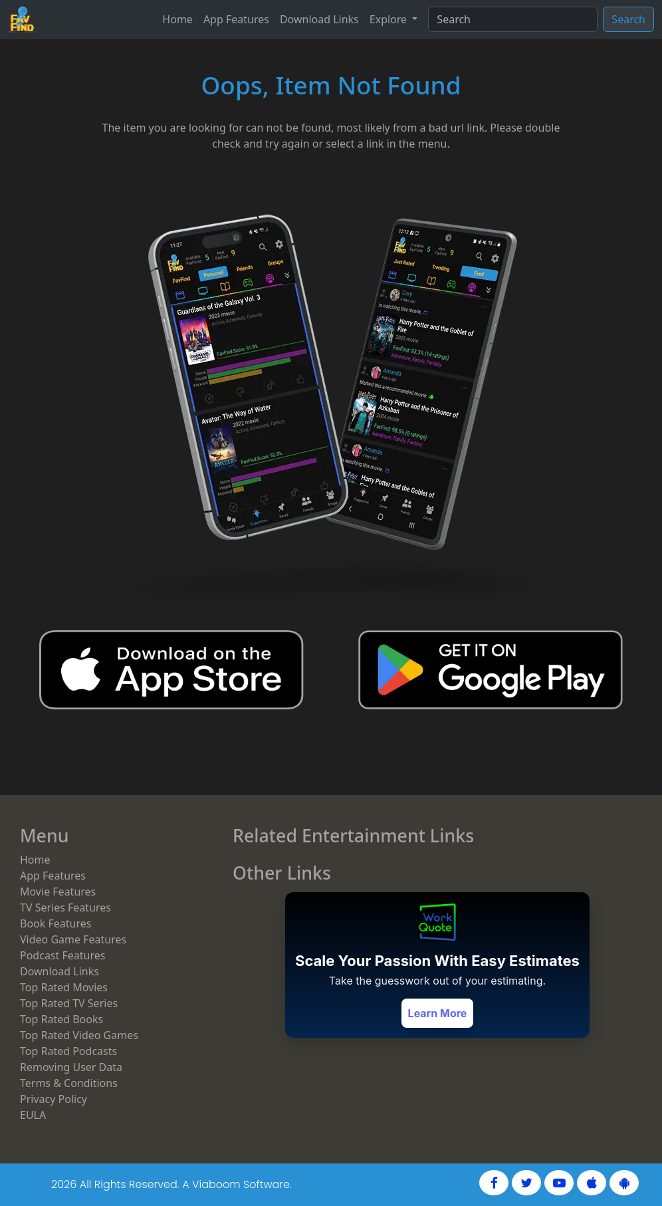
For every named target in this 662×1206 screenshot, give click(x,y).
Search (628, 19)
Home (177, 19)
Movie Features (58, 891)
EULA (33, 1115)
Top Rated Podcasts (68, 1051)
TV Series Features (65, 907)
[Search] (513, 19)
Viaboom (216, 1184)
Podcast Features (62, 955)
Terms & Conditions (69, 1083)
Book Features (55, 923)
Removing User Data (71, 1067)
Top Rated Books (61, 1019)
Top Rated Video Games (79, 1035)
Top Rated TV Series (69, 1003)
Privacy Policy (53, 1099)
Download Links (319, 19)
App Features (236, 19)
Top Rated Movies (64, 987)
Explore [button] (389, 19)
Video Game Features (73, 939)
